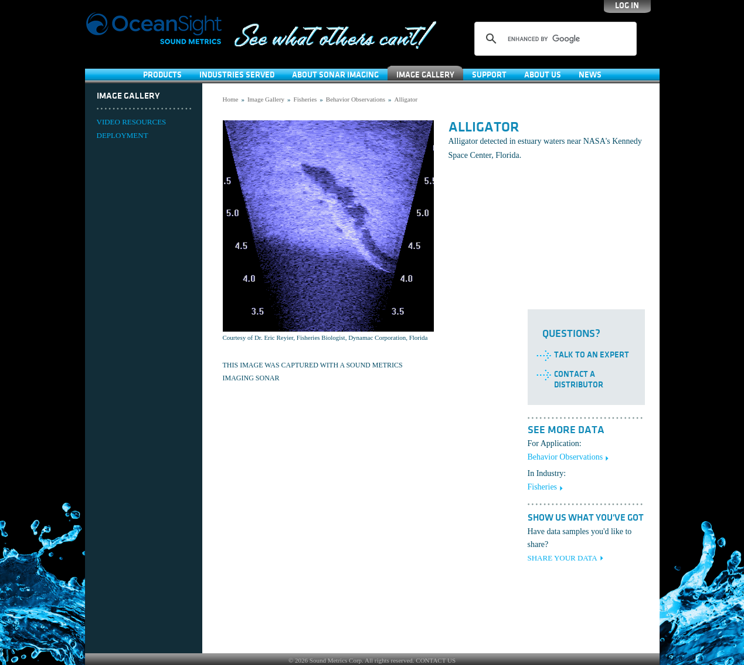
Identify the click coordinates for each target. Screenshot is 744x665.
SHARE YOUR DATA (562, 557)
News (590, 75)
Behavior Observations (355, 99)
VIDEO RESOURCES (132, 121)
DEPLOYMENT (122, 135)
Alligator (405, 99)
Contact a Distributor (578, 379)
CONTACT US (436, 660)
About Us (542, 75)
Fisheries (305, 99)
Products (162, 75)
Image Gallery (425, 75)
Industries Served (236, 75)
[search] (554, 39)
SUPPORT (489, 75)
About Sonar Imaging (335, 75)
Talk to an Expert (591, 355)
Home (231, 99)
